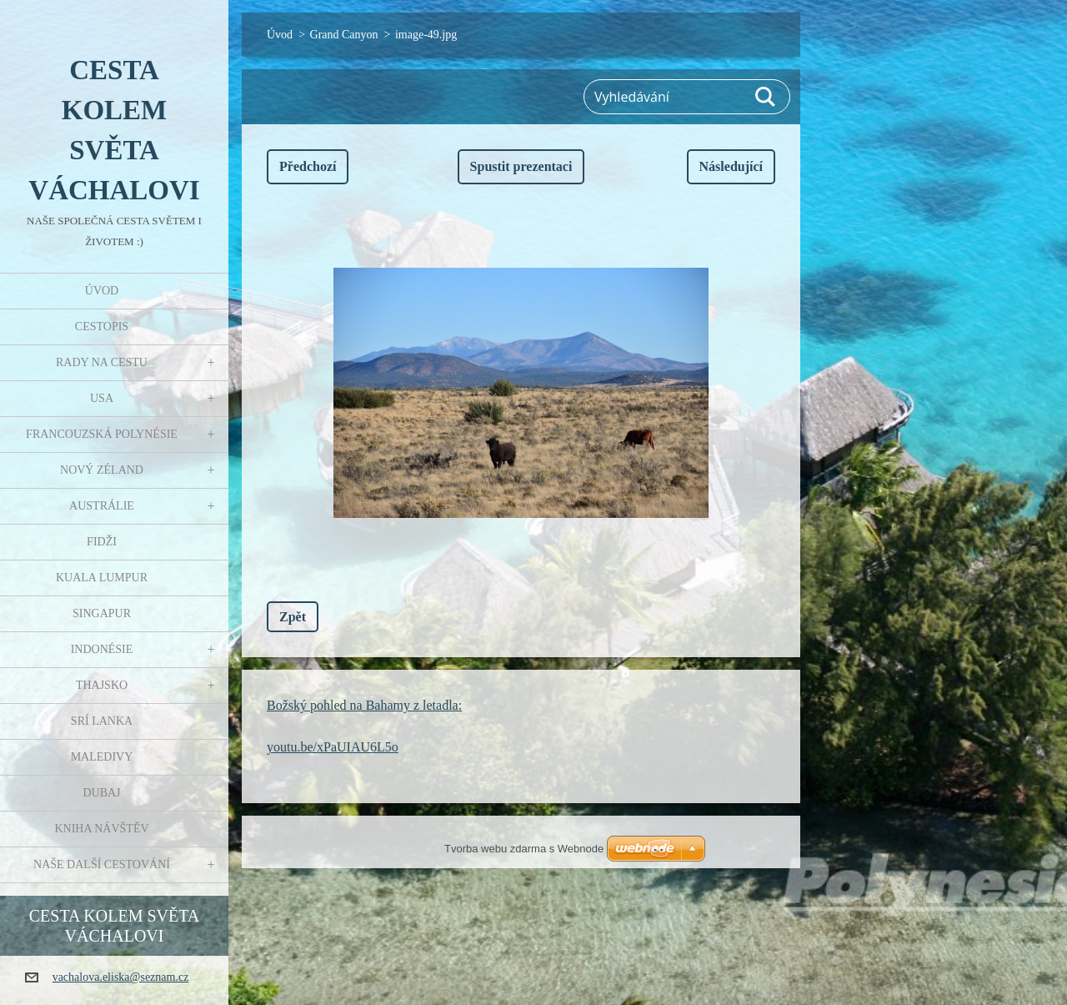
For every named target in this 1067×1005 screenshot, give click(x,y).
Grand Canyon (344, 34)
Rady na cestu (102, 362)
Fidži (102, 541)
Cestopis (101, 326)
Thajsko (102, 685)
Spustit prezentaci (521, 166)
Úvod (101, 290)
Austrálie (101, 506)
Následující (731, 166)
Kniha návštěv (101, 828)
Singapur (102, 613)
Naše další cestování (101, 864)
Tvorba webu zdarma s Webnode (524, 848)
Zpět (292, 617)
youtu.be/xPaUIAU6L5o (332, 747)
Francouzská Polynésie (102, 434)
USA (101, 398)
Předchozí (307, 166)
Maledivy (102, 757)
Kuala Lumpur (102, 577)
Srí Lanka (102, 721)
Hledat (766, 96)
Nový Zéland (101, 470)
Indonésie (102, 649)
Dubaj (101, 792)
